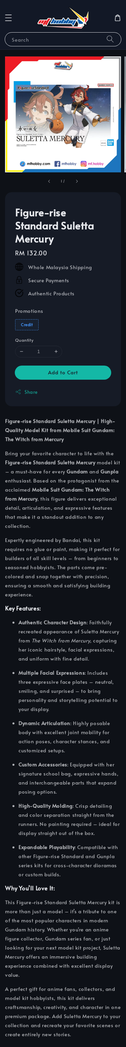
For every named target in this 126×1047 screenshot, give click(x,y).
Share (26, 392)
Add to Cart (63, 372)
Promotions (29, 310)
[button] (8, 17)
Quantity (24, 340)
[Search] (110, 39)
